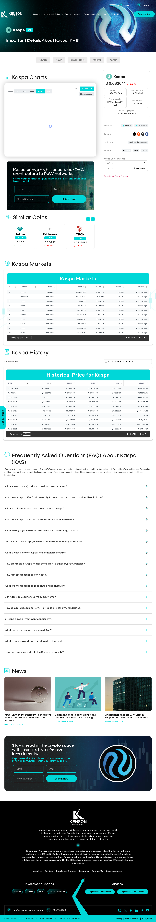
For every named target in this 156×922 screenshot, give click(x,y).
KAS (108, 163)
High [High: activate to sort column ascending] (93, 383)
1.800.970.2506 (59, 910)
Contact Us (116, 14)
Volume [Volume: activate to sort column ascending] (80, 287)
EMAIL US (128, 5)
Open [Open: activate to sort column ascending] (46, 383)
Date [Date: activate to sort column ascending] (10, 383)
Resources (84, 871)
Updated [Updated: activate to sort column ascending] (140, 287)
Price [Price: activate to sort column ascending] (98, 287)
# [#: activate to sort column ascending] (9, 287)
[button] (88, 219)
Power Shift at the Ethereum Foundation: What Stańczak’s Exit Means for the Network (27, 717)
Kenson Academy (92, 14)
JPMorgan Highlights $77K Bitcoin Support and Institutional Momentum (126, 716)
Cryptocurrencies (73, 14)
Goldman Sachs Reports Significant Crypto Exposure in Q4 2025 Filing (75, 716)
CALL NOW (148, 5)
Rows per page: (21, 337)
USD (108, 168)
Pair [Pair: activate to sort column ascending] (50, 287)
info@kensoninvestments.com (28, 910)
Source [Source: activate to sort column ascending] (24, 287)
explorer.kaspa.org (138, 142)
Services (37, 14)
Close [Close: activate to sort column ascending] (69, 383)
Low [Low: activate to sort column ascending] (117, 383)
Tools (105, 14)
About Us (37, 871)
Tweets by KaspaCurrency (117, 176)
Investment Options (53, 14)
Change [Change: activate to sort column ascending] (117, 287)
